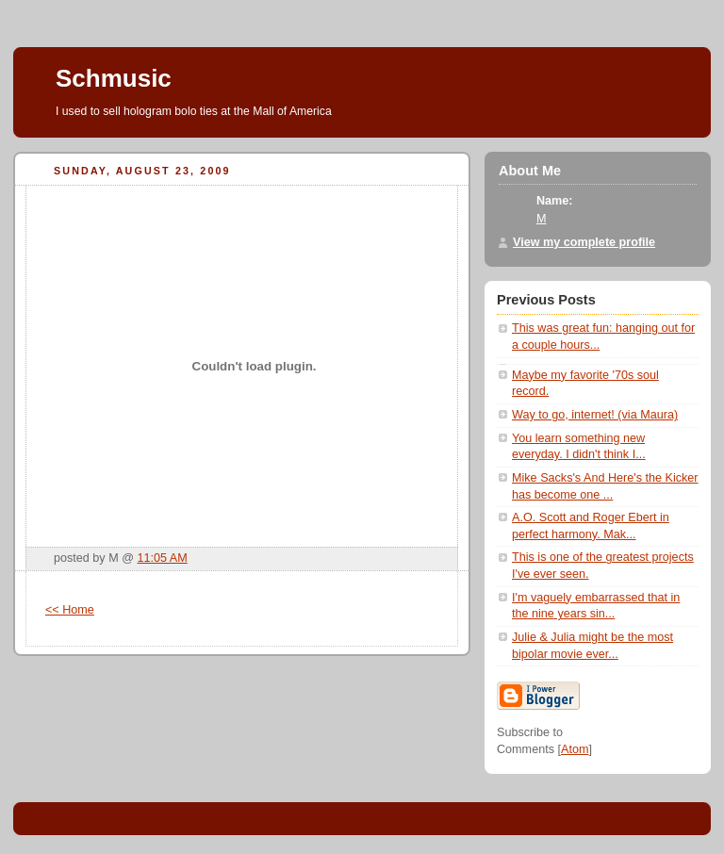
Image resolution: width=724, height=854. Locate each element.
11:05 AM (163, 558)
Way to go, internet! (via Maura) (595, 414)
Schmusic (114, 78)
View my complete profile (584, 242)
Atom (574, 749)
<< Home (69, 609)
